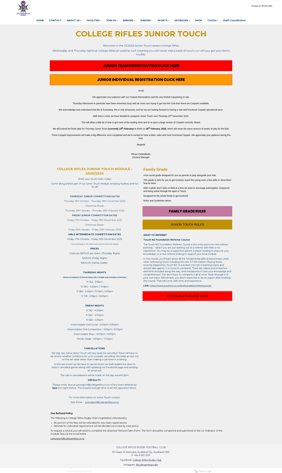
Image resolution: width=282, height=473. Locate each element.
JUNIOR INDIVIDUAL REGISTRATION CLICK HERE (141, 79)
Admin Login (202, 471)
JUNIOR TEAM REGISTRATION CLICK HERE (141, 65)
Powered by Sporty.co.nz (79, 471)
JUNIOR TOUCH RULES (187, 224)
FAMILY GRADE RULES (187, 211)
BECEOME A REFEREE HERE (187, 296)
